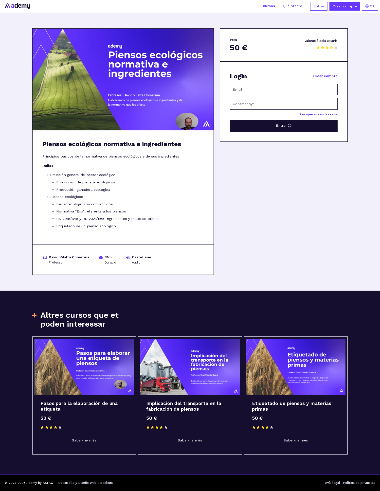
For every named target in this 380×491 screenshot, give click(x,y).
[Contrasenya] (284, 103)
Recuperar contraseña (318, 114)
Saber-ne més (84, 440)
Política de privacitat (359, 483)
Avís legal (332, 483)
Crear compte (345, 6)
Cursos (269, 6)
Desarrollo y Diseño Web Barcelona (85, 483)
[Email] (284, 89)
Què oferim (292, 6)
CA (370, 6)
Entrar (318, 6)
